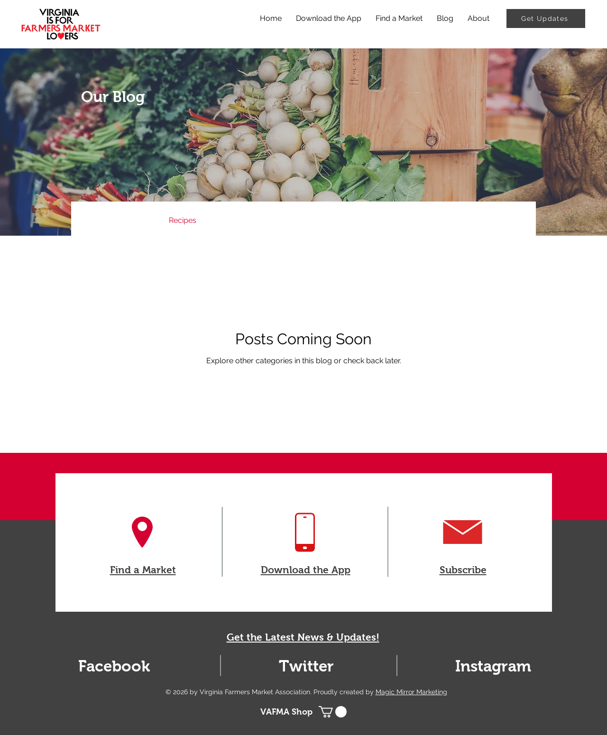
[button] (514, 222)
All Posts (96, 220)
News (140, 220)
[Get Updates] (545, 18)
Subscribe (463, 569)
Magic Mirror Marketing (411, 692)
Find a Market (143, 569)
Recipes (182, 220)
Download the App (305, 569)
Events (227, 220)
